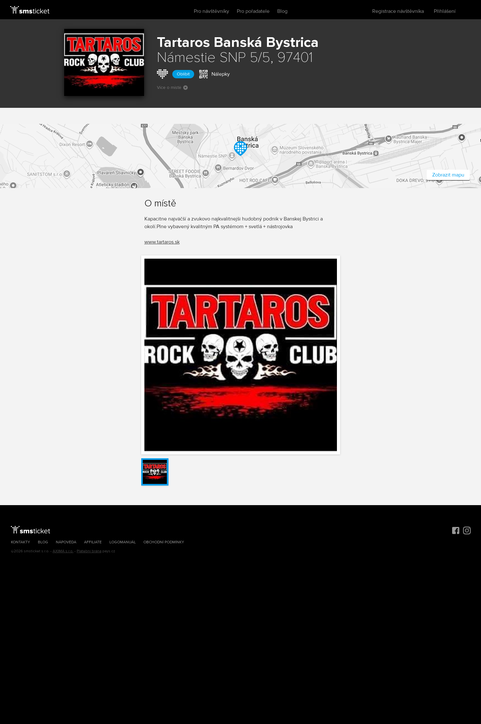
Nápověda (66, 542)
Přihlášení (445, 11)
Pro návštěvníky (211, 11)
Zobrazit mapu (448, 175)
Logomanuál (122, 542)
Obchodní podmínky (163, 542)
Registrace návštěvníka (398, 11)
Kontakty (20, 542)
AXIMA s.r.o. (63, 551)
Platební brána (89, 551)
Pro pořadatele (253, 11)
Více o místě (172, 87)
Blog (282, 11)
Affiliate (93, 542)
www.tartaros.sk (162, 242)
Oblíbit (183, 74)
